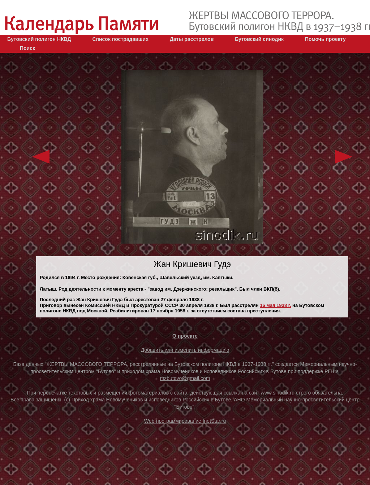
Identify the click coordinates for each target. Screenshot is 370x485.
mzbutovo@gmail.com (185, 378)
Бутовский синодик (259, 39)
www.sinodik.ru (277, 393)
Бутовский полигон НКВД (39, 39)
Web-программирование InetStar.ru (185, 421)
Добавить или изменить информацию (185, 350)
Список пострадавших (120, 39)
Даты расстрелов (192, 39)
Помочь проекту (325, 39)
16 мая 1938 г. (275, 305)
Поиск (27, 48)
